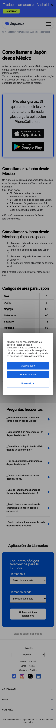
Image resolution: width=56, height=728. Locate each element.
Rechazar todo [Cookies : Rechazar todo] (28, 374)
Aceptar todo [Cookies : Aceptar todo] (28, 365)
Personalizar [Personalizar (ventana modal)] (28, 383)
